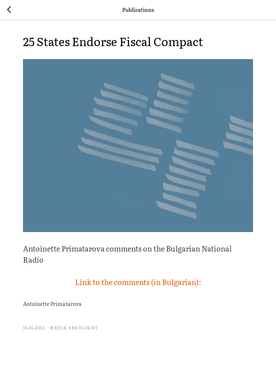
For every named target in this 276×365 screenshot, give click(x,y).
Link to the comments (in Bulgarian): (138, 281)
